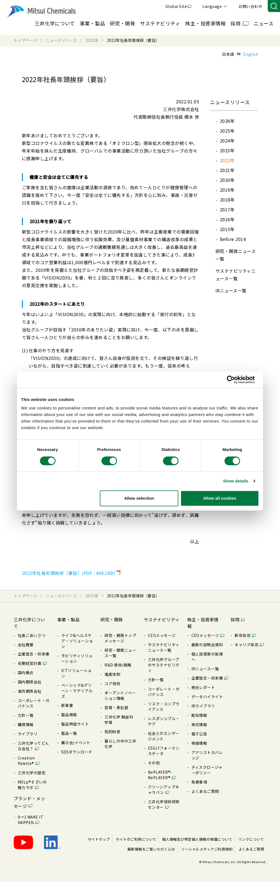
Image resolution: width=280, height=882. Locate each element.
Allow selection (139, 498)
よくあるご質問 (205, 791)
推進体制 (112, 674)
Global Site (176, 6)
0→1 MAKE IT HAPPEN (30, 819)
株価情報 (199, 743)
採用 (236, 23)
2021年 (227, 170)
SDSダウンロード (76, 752)
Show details (236, 481)
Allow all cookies (219, 498)
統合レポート (203, 687)
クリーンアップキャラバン (163, 789)
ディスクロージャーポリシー (207, 769)
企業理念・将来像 (33, 654)
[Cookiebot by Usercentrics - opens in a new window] (235, 379)
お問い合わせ (250, 6)
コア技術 (112, 683)
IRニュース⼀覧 (231, 290)
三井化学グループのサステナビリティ (164, 665)
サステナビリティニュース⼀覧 (163, 647)
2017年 (227, 209)
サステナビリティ (160, 23)
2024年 (227, 140)
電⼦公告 (199, 734)
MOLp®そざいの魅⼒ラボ (32, 784)
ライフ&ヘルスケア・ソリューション (77, 641)
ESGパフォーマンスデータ (163, 750)
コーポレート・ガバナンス (33, 703)
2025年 (227, 130)
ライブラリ (27, 734)
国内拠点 (26, 672)
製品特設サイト (75, 724)
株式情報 (199, 724)
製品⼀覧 (69, 733)
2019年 (227, 190)
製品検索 (69, 714)
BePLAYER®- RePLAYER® (160, 774)
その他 (154, 762)
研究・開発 (122, 23)
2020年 (227, 180)
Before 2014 (233, 239)
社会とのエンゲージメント (164, 735)
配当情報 (199, 715)
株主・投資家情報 (205, 23)
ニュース (263, 23)
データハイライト (207, 696)
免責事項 (199, 782)
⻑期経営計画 (30, 663)
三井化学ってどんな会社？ (33, 745)
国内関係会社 (30, 682)
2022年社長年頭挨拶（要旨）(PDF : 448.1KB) (68, 573)
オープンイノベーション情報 (120, 695)
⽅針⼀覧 (26, 715)
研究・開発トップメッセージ (120, 638)
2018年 (227, 199)
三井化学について (55, 23)
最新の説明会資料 (207, 644)
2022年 (227, 160)
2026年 (227, 121)
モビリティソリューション (77, 658)
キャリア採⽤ (246, 644)
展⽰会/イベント (76, 742)
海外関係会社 (30, 691)
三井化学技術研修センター (164, 804)
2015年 (227, 229)
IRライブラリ (203, 706)
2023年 (227, 150)
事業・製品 (92, 23)
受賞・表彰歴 (116, 707)
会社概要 (26, 644)
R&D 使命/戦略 (117, 665)
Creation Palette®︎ (26, 760)
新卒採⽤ (242, 635)
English (250, 54)
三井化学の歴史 (31, 772)
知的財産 (112, 731)
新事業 (67, 705)
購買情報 (26, 724)
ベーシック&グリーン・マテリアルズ (77, 690)
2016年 (227, 219)
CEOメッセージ (162, 635)
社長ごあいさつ (31, 635)
